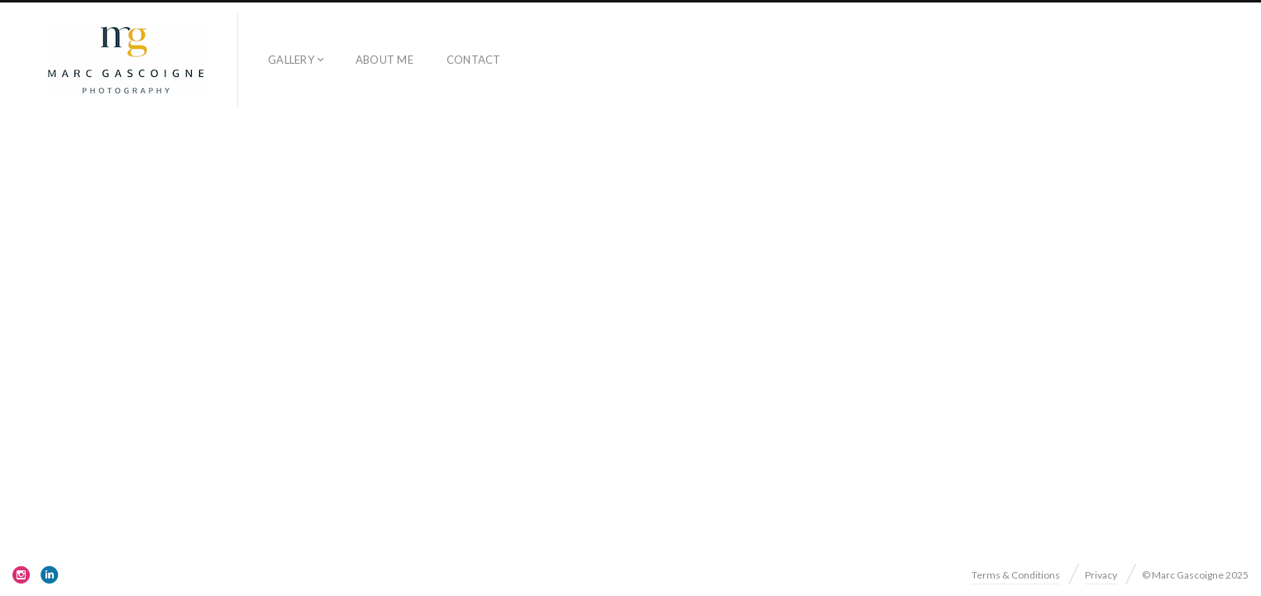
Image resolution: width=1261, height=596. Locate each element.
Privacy (1101, 575)
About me (384, 59)
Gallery (291, 59)
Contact (474, 59)
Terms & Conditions (1016, 575)
